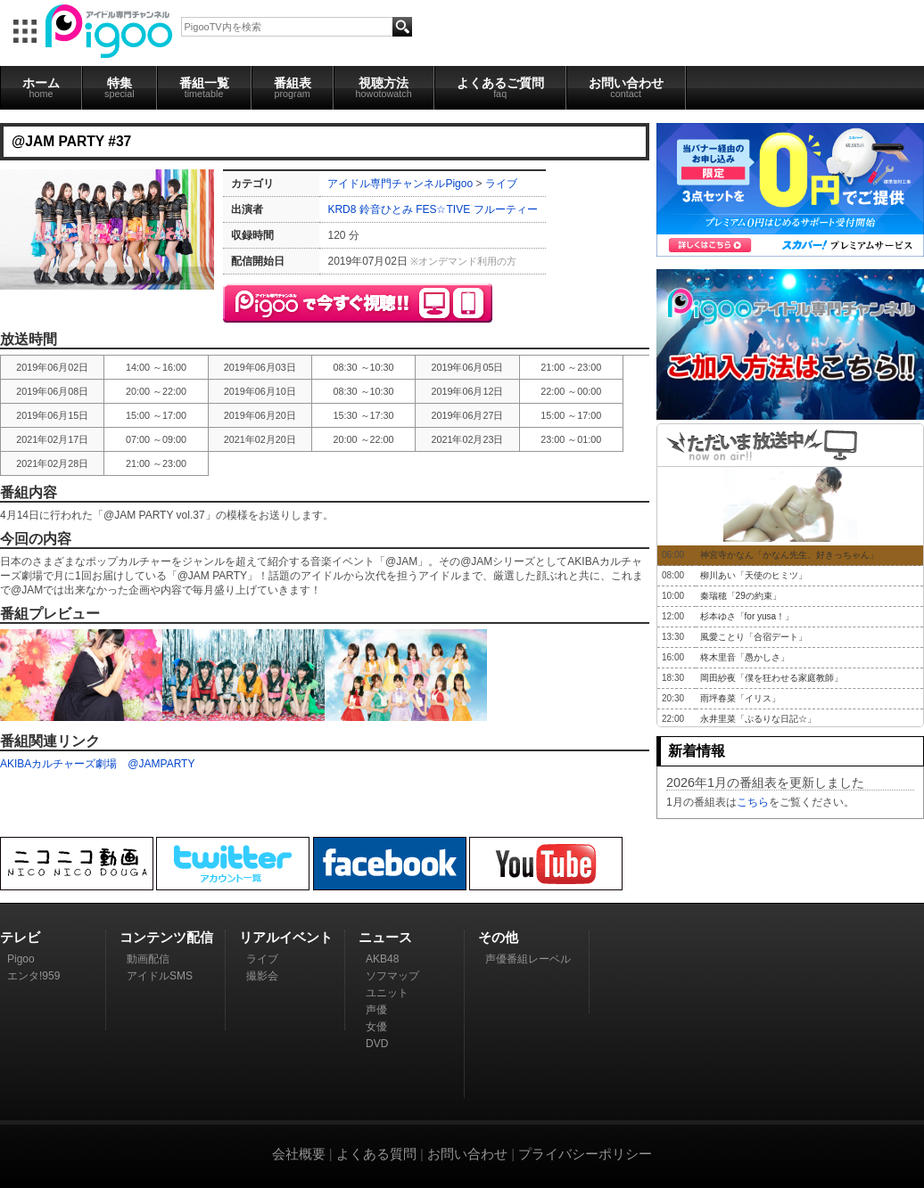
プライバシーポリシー (585, 1153)
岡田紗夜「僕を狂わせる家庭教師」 (771, 678)
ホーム (41, 87)
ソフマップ (392, 976)
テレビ (20, 937)
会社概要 (299, 1153)
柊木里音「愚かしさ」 (744, 657)
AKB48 (382, 959)
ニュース (385, 937)
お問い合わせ (626, 87)
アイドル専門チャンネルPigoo (400, 183)
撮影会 (262, 976)
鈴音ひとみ (386, 209)
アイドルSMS (160, 976)
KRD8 (341, 209)
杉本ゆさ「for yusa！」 (747, 616)
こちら (753, 802)
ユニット (387, 993)
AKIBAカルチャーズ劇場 (58, 764)
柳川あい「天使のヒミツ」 (753, 575)
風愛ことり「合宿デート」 (753, 637)
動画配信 (148, 959)
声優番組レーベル (528, 959)
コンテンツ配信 (166, 937)
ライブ (501, 183)
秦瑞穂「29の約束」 (740, 596)
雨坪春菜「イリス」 (740, 698)
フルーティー (506, 209)
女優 (376, 1026)
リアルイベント (286, 937)
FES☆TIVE (443, 209)
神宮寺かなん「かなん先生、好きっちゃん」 (789, 555)
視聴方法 (384, 87)
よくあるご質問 (500, 87)
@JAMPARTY (161, 764)
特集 (119, 87)
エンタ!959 (33, 976)
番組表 (292, 87)
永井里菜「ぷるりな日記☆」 (758, 719)
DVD (377, 1043)
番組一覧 (204, 87)
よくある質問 (376, 1153)
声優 (376, 1010)
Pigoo (21, 959)
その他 (498, 937)
